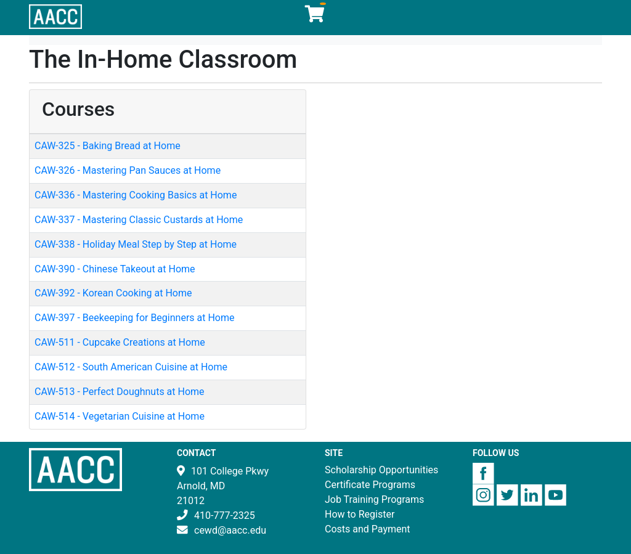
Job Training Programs (374, 499)
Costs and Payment (367, 529)
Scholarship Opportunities (381, 470)
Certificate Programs (370, 485)
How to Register (359, 514)
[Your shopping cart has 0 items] (315, 17)
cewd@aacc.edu (230, 530)
